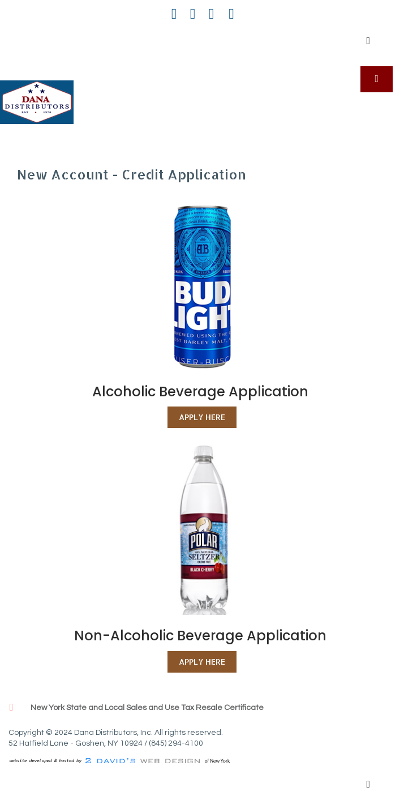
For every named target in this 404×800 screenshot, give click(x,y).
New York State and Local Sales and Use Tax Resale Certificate (147, 708)
